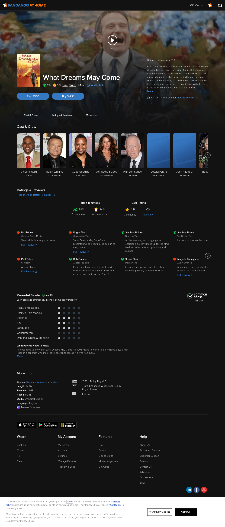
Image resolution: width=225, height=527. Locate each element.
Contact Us (146, 466)
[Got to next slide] (207, 155)
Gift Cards (104, 466)
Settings (62, 455)
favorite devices (187, 97)
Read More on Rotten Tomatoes (36, 194)
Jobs (142, 482)
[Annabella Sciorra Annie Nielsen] (106, 155)
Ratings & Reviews (62, 115)
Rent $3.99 (33, 96)
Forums (144, 461)
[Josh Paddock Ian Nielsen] (185, 155)
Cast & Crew (31, 115)
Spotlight (22, 445)
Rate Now (148, 214)
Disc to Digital (106, 455)
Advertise (145, 472)
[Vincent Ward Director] (28, 155)
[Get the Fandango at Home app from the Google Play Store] (48, 425)
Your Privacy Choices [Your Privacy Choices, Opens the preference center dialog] (159, 511)
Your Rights (115, 505)
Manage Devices (67, 461)
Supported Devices (150, 450)
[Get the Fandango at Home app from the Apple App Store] (26, 425)
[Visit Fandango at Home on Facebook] (196, 490)
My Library (63, 445)
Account (62, 450)
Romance (42, 382)
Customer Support (149, 455)
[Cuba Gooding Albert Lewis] (80, 155)
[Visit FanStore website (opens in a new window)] (220, 5)
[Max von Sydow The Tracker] (132, 155)
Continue (185, 511)
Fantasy (54, 382)
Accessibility (146, 477)
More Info (91, 115)
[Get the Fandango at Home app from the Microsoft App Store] (68, 425)
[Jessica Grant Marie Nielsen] (159, 155)
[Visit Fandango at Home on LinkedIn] (189, 490)
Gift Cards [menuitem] (196, 5)
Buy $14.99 (68, 96)
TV (18, 455)
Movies (21, 450)
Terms (70, 501)
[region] (112, 512)
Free (19, 461)
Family (102, 450)
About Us (145, 445)
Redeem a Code (66, 466)
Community (130, 214)
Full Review (29, 244)
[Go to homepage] (24, 5)
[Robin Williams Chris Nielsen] (54, 155)
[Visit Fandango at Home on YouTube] (204, 490)
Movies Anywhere (108, 461)
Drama (30, 382)
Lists (101, 445)
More (150, 91)
